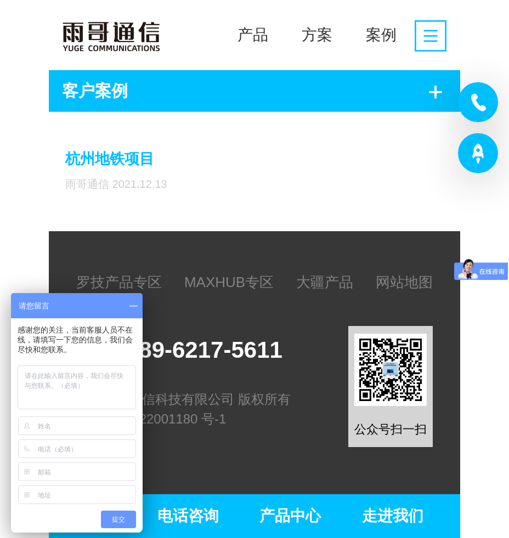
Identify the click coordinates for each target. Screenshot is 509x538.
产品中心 (290, 515)
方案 (317, 34)
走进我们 (392, 515)
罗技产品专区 (119, 282)
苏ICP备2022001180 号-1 (151, 418)
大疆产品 (324, 282)
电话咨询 (188, 515)
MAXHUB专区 (229, 282)
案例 (381, 34)
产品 (252, 34)
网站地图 (404, 282)
